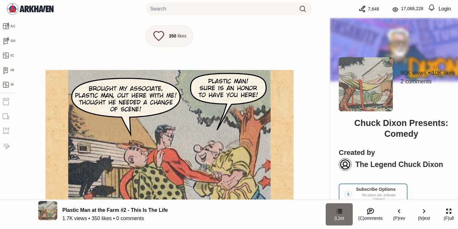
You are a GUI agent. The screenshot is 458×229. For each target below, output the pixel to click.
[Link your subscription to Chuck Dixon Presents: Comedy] (358, 194)
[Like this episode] (169, 35)
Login (445, 8)
